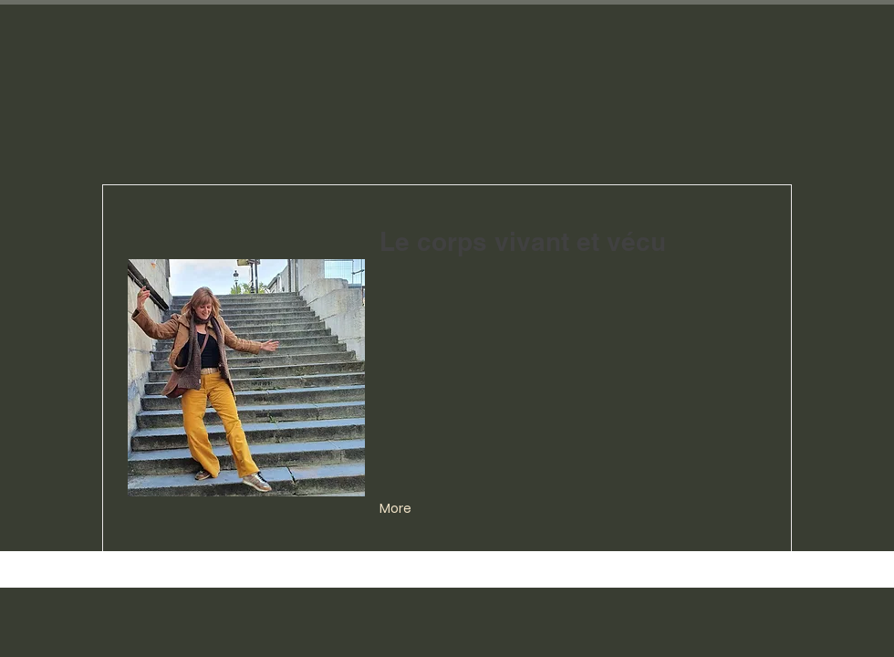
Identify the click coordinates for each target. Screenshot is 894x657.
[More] (397, 509)
